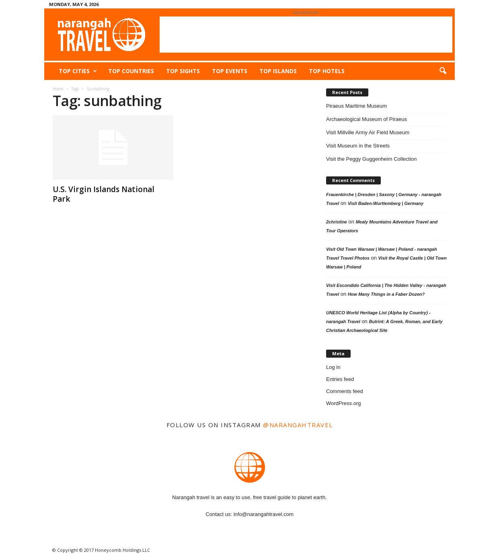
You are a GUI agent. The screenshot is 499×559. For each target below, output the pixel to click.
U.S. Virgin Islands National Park (103, 194)
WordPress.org (343, 403)
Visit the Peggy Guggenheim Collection (371, 159)
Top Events (229, 71)
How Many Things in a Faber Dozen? (386, 294)
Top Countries (131, 71)
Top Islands (278, 71)
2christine (336, 221)
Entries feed (340, 379)
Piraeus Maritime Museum (356, 106)
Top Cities (78, 71)
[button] (443, 71)
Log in (333, 367)
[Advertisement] (306, 34)
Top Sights (183, 71)
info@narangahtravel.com (264, 514)
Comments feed (344, 391)
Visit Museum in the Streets (358, 146)
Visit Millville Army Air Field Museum (367, 132)
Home (58, 89)
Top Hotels (327, 71)
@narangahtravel (298, 425)
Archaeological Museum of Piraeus (366, 119)
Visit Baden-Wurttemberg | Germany (385, 203)
